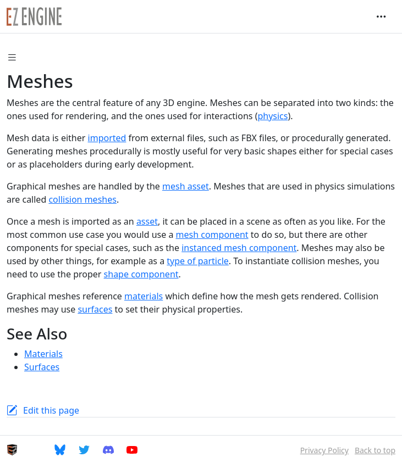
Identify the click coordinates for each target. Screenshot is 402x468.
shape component (141, 274)
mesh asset (185, 186)
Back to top (375, 450)
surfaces (95, 309)
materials (143, 296)
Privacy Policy (324, 450)
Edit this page (51, 410)
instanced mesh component (238, 248)
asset (147, 221)
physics (272, 116)
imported (107, 138)
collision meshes (82, 199)
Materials (43, 354)
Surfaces (41, 367)
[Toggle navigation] (381, 16)
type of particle (197, 261)
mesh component (212, 235)
